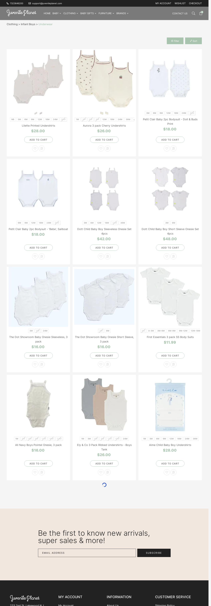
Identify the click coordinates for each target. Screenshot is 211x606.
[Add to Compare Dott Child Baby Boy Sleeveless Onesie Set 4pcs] (108, 256)
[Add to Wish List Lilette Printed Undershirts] (35, 148)
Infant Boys (28, 24)
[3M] (19, 119)
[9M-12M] (183, 330)
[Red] (107, 113)
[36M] (128, 119)
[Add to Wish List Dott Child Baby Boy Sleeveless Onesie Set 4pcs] (101, 256)
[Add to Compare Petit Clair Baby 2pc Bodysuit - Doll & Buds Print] (173, 148)
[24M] (55, 119)
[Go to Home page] (22, 12)
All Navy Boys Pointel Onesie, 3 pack (38, 445)
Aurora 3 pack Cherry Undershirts (104, 125)
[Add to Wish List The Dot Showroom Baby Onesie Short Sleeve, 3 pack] (101, 364)
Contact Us (179, 13)
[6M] (26, 119)
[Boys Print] (41, 113)
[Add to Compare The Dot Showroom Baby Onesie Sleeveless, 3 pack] (42, 364)
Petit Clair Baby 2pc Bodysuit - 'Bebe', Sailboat (38, 229)
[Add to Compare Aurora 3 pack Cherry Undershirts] (108, 148)
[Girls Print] (36, 113)
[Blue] (102, 113)
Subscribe (154, 552)
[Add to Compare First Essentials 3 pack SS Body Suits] (173, 364)
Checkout (195, 3)
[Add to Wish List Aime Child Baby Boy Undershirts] (167, 472)
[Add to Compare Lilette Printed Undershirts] (42, 148)
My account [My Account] (163, 3)
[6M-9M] (172, 330)
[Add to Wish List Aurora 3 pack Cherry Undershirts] (101, 148)
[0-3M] (151, 330)
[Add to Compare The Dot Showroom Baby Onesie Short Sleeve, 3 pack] (108, 364)
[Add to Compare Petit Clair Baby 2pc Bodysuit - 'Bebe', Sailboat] (42, 256)
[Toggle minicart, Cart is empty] (199, 13)
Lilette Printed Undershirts (38, 125)
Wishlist (180, 3)
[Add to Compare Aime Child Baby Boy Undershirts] (173, 472)
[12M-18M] (195, 330)
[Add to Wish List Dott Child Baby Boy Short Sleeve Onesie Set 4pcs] (167, 256)
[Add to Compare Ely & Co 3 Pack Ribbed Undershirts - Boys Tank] (108, 472)
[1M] (77, 119)
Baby (56, 13)
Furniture (105, 13)
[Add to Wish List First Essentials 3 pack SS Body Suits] (167, 364)
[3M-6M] (161, 330)
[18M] (47, 119)
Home (47, 13)
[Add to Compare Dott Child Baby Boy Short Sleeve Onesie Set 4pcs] (173, 256)
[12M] (40, 119)
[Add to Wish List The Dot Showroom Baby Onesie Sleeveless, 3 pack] (35, 364)
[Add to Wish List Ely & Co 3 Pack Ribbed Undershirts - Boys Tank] (101, 472)
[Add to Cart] (38, 140)
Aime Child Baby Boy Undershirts (170, 445)
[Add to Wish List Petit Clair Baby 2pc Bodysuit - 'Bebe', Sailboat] (35, 256)
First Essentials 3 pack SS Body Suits (170, 337)
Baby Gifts (87, 13)
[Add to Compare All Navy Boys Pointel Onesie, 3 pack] (42, 472)
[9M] (33, 119)
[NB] (13, 119)
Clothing (69, 13)
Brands (121, 13)
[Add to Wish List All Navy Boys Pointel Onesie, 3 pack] (35, 472)
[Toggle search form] (191, 13)
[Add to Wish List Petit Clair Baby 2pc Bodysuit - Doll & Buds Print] (167, 148)
